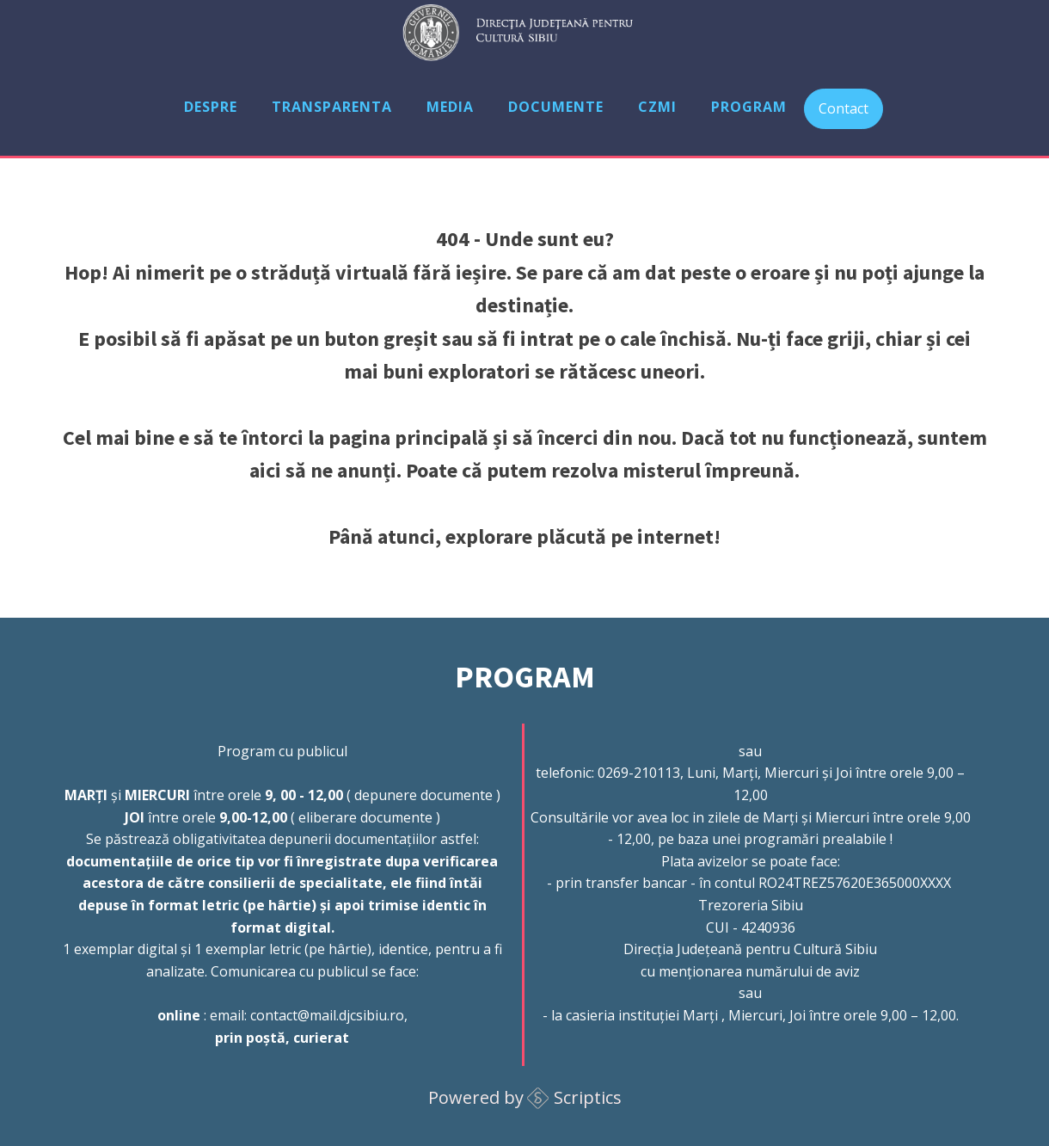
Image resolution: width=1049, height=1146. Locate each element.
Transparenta (332, 106)
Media (450, 106)
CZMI (657, 106)
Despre (210, 106)
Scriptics (588, 1097)
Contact (843, 108)
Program (749, 106)
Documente (556, 106)
